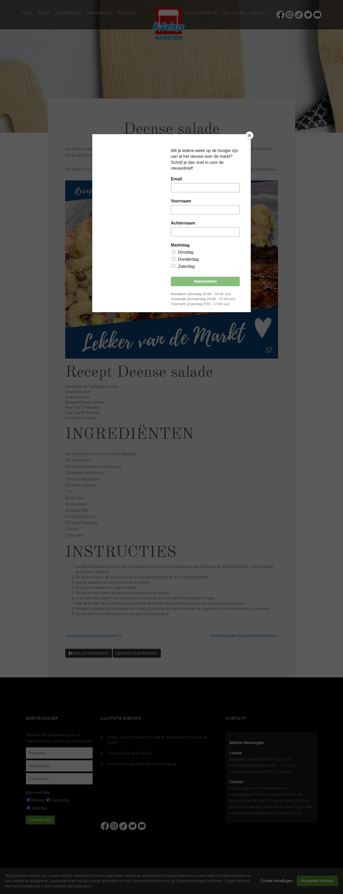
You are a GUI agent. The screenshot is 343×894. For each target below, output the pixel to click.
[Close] (249, 135)
